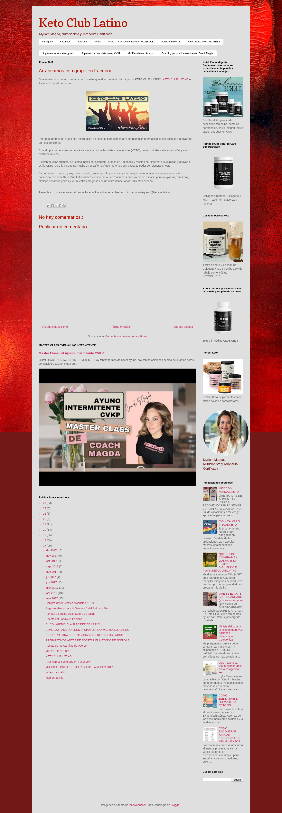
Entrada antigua (183, 326)
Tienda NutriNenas (171, 41)
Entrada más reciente (55, 326)
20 (45, 529)
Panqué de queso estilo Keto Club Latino (70, 613)
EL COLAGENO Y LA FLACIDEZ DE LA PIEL (73, 624)
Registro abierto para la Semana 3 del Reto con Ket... (78, 608)
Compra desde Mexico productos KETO (70, 603)
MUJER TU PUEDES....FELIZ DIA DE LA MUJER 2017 (79, 667)
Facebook (65, 41)
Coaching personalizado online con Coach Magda (187, 53)
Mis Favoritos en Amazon (141, 53)
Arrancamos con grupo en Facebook (68, 661)
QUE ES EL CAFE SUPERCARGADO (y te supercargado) (231, 597)
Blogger (175, 805)
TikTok (97, 41)
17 (45, 545)
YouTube (82, 41)
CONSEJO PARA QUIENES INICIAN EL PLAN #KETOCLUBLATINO (87, 629)
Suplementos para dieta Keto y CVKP (101, 53)
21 (45, 524)
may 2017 (52, 587)
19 (45, 535)
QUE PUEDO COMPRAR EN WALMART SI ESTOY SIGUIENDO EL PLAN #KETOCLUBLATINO (220, 562)
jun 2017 (52, 582)
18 (45, 540)
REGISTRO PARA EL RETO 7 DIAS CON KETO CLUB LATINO (84, 635)
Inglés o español (56, 672)
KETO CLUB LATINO (176, 79)
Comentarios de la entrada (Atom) (126, 336)
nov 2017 (52, 555)
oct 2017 (52, 561)
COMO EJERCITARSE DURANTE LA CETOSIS (228, 700)
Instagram (47, 41)
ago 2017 (52, 571)
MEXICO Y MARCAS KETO (229, 490)
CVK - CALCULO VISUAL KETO (229, 523)
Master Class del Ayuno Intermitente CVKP (71, 353)
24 (45, 508)
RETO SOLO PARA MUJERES (204, 41)
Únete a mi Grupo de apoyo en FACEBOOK (131, 41)
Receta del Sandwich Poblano (64, 619)
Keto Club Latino (83, 23)
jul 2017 (51, 577)
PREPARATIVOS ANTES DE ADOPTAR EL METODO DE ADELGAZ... (89, 640)
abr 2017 (52, 593)
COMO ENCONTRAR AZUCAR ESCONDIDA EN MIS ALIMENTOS (229, 735)
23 (45, 513)
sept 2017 (52, 566)
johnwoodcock (137, 805)
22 (45, 518)
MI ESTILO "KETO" (57, 651)
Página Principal (121, 326)
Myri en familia (54, 677)
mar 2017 (52, 598)
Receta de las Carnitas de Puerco (66, 645)
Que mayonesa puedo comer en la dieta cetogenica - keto (230, 667)
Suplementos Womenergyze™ (58, 53)
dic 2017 (51, 550)
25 (45, 502)
